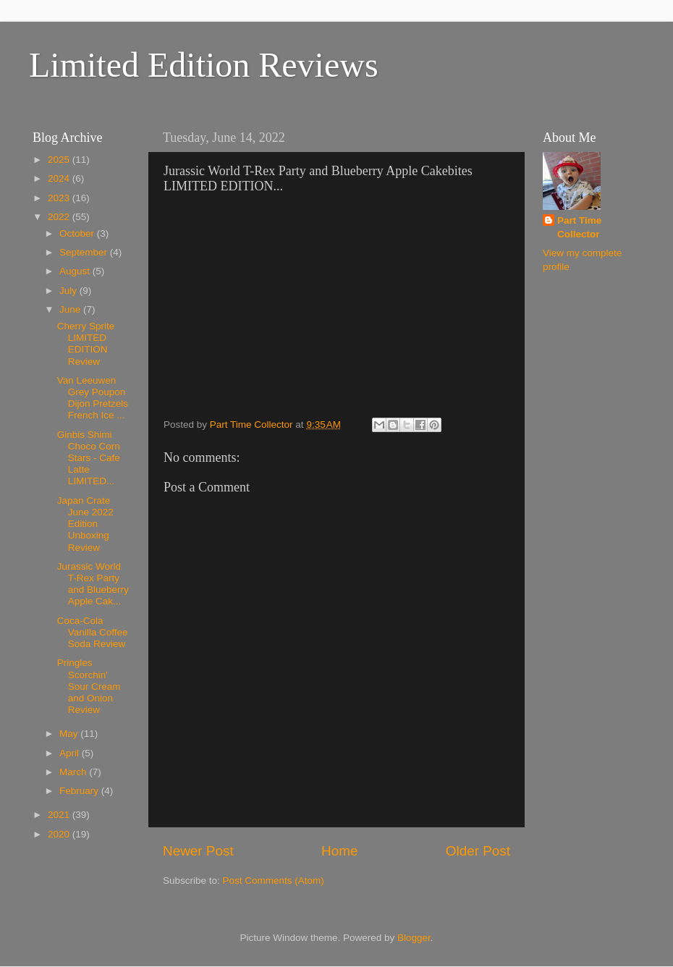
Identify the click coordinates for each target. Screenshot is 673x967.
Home (339, 850)
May (69, 733)
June (71, 309)
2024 (60, 178)
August (76, 271)
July (69, 290)
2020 (60, 834)
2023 (60, 198)
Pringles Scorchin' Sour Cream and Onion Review (89, 686)
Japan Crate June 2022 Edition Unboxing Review (85, 524)
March (74, 772)
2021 (60, 814)
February (80, 790)
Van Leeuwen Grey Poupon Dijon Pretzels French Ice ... (92, 398)
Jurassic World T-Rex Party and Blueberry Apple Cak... (93, 584)
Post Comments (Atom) (273, 880)
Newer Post (198, 850)
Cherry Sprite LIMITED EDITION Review (86, 344)
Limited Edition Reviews (203, 65)
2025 (60, 159)
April (70, 753)
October (78, 233)
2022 (60, 216)
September (84, 252)
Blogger (414, 937)
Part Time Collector (579, 227)
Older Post (478, 850)
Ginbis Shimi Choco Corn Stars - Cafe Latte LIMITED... (88, 458)
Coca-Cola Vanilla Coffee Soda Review (92, 632)
